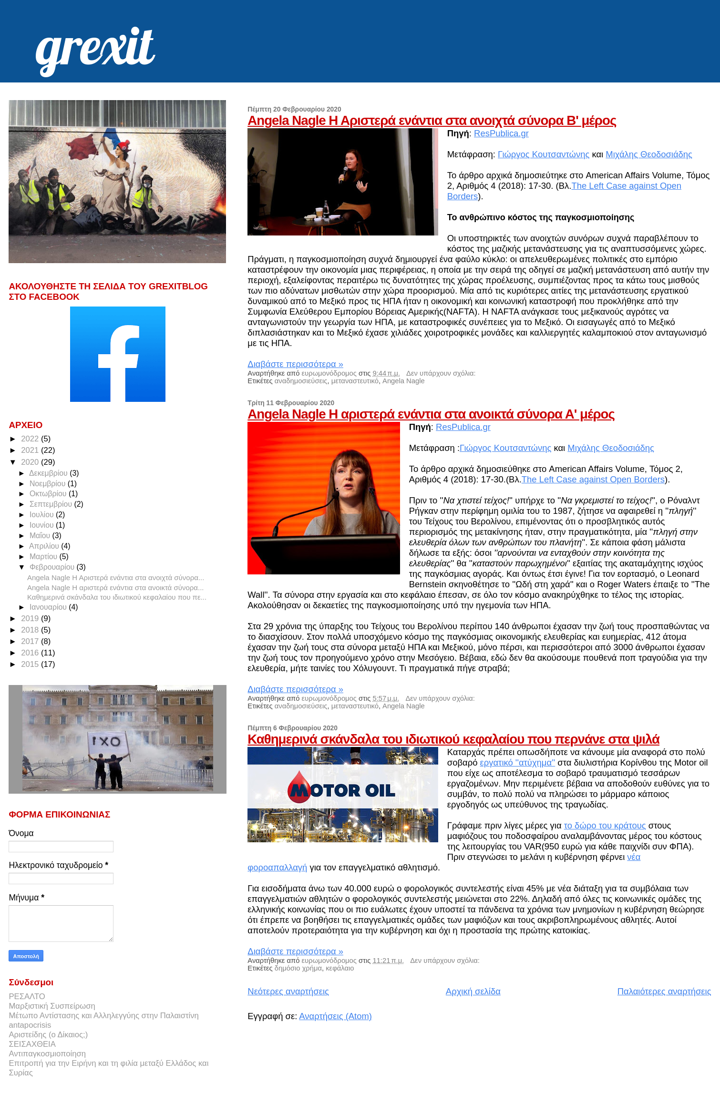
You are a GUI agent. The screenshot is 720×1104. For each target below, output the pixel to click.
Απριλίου (45, 546)
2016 (31, 652)
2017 (31, 641)
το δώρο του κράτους (605, 825)
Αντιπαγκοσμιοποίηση (47, 1053)
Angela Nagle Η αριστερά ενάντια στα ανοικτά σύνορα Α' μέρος (430, 414)
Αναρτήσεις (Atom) (335, 1016)
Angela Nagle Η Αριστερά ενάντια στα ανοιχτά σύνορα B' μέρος (431, 120)
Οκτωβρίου (49, 494)
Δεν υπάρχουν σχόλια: (441, 373)
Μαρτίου (45, 556)
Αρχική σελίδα (473, 991)
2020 (31, 462)
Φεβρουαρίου (53, 567)
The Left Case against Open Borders (593, 479)
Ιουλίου (43, 515)
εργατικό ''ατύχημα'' (517, 762)
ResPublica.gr (501, 133)
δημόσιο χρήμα (298, 968)
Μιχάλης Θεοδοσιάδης (649, 154)
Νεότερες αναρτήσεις (288, 991)
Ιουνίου (43, 525)
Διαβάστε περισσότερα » (295, 364)
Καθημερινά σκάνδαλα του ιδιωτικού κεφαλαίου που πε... (116, 597)
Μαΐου (41, 536)
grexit (94, 45)
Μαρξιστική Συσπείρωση (52, 1006)
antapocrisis (30, 1025)
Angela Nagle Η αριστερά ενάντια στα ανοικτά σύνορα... (115, 587)
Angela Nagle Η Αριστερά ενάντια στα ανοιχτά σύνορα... (115, 577)
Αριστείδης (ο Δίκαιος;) (48, 1034)
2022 (31, 438)
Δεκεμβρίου (49, 473)
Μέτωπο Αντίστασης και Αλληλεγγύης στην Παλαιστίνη (103, 1015)
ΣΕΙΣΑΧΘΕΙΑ (32, 1044)
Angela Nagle (403, 381)
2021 (31, 450)
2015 (31, 664)
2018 (31, 629)
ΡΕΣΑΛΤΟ (27, 996)
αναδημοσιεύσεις (301, 381)
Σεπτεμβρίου (52, 504)
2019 (31, 618)
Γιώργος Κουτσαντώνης (543, 154)
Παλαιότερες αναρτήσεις (664, 991)
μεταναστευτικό (355, 381)
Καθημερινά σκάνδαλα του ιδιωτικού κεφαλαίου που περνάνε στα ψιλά (453, 739)
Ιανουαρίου (49, 607)
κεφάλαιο (340, 968)
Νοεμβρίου (49, 484)
